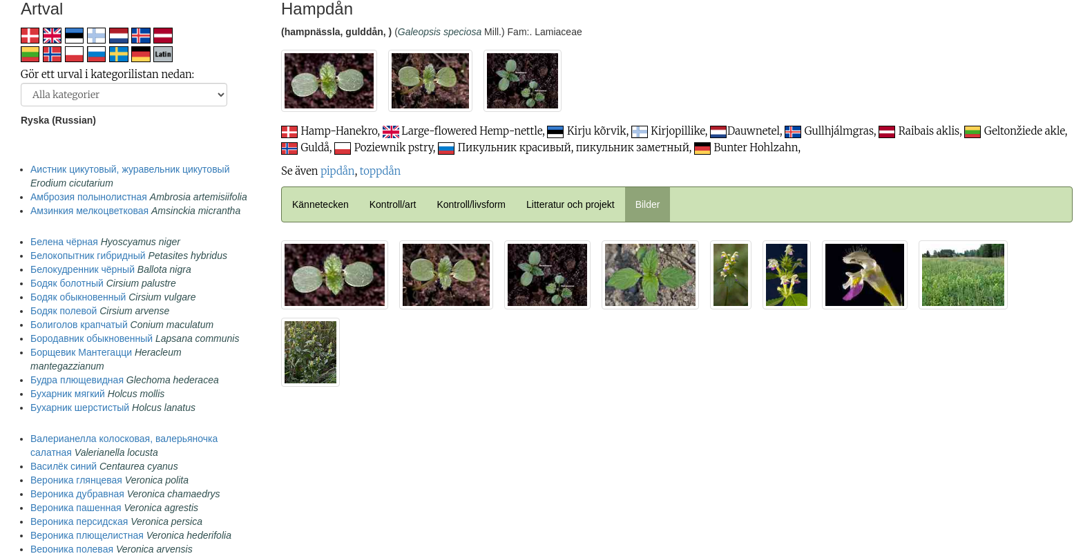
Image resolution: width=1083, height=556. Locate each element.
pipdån (337, 171)
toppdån (380, 171)
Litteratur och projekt (570, 204)
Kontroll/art (393, 204)
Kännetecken (320, 204)
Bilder (647, 204)
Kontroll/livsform (471, 204)
